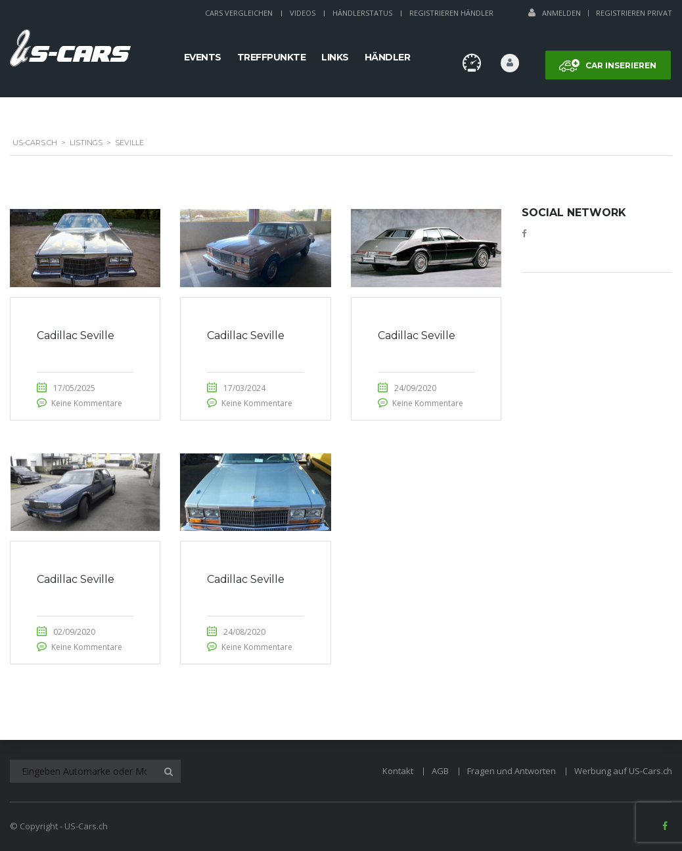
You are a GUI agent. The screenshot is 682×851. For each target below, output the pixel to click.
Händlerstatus (362, 13)
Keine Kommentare (86, 403)
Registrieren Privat (634, 13)
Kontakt (397, 771)
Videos (302, 13)
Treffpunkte (271, 57)
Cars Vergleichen (239, 13)
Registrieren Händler (451, 13)
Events (202, 57)
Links (335, 57)
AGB (440, 771)
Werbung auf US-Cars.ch (623, 771)
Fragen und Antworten (511, 771)
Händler (388, 57)
